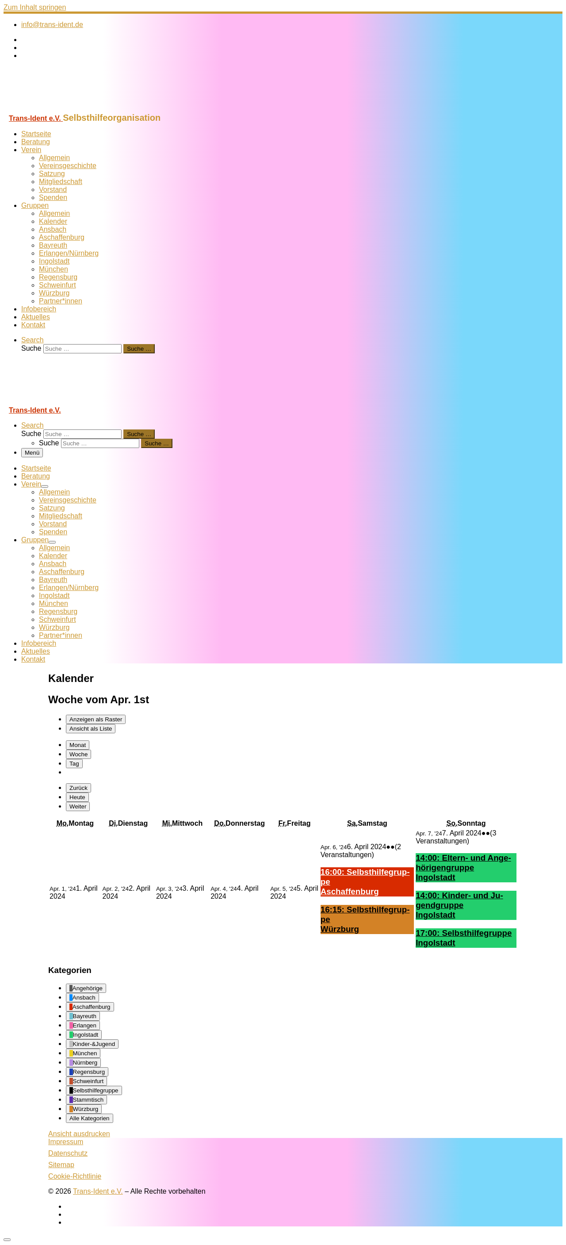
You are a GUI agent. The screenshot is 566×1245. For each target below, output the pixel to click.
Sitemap (61, 1164)
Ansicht (79, 1134)
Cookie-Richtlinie (74, 1176)
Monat (77, 745)
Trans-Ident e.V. (98, 1191)
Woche (78, 754)
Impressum (65, 1141)
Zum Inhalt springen (35, 7)
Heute (77, 797)
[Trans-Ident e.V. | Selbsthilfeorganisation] (59, 108)
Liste (90, 728)
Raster (95, 719)
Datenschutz (68, 1153)
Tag (74, 763)
